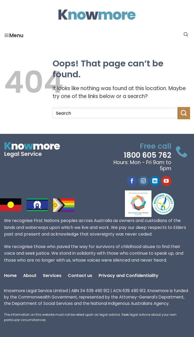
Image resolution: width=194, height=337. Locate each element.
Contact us (80, 275)
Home (10, 275)
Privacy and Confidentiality (128, 275)
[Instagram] (143, 181)
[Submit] (184, 113)
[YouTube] (166, 181)
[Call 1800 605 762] (181, 152)
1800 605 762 (147, 155)
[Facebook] (132, 181)
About (29, 275)
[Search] (186, 34)
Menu (14, 35)
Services (52, 275)
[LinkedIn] (155, 181)
